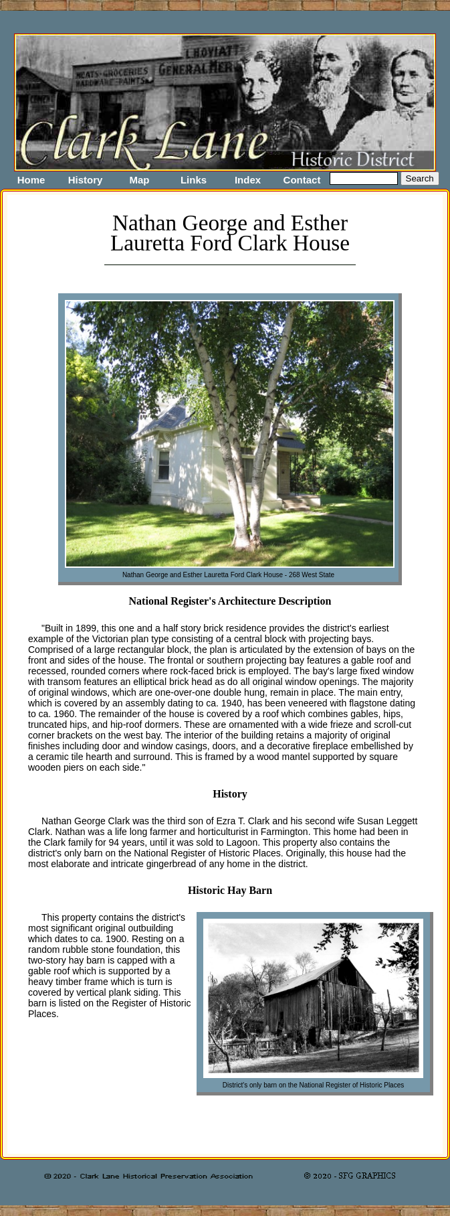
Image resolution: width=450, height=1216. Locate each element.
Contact (302, 179)
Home (31, 179)
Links (194, 179)
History (85, 179)
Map (140, 179)
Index (248, 179)
